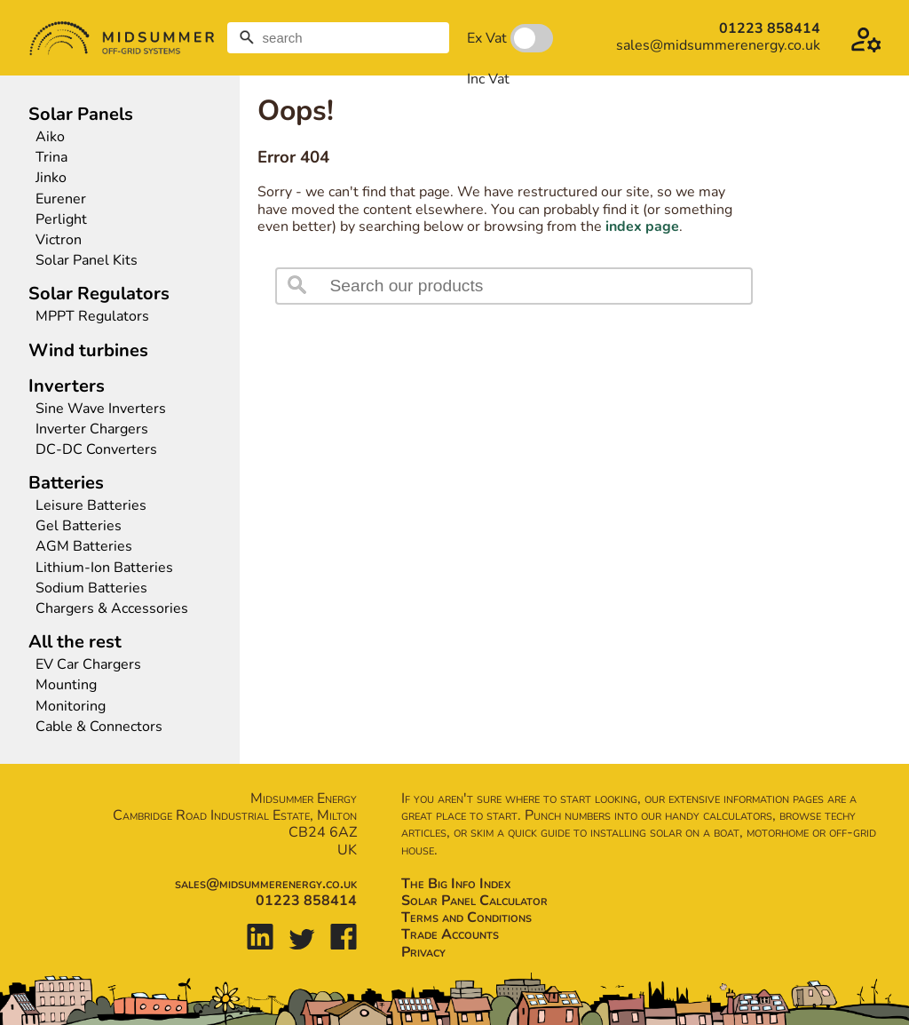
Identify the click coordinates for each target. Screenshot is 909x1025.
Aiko (50, 137)
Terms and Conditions (466, 917)
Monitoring (71, 706)
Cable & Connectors (99, 727)
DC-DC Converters (96, 449)
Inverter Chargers (92, 429)
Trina (51, 157)
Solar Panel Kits (87, 260)
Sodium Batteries (91, 588)
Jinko (51, 178)
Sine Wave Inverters (101, 409)
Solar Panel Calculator (474, 900)
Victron (59, 240)
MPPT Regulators (92, 316)
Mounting (66, 685)
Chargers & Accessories (112, 608)
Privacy (423, 952)
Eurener (61, 199)
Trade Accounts (450, 934)
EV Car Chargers (90, 664)
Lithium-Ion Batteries (104, 568)
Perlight (61, 219)
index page (642, 226)
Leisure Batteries (91, 505)
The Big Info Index (455, 884)
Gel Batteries (79, 526)
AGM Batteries (84, 546)
